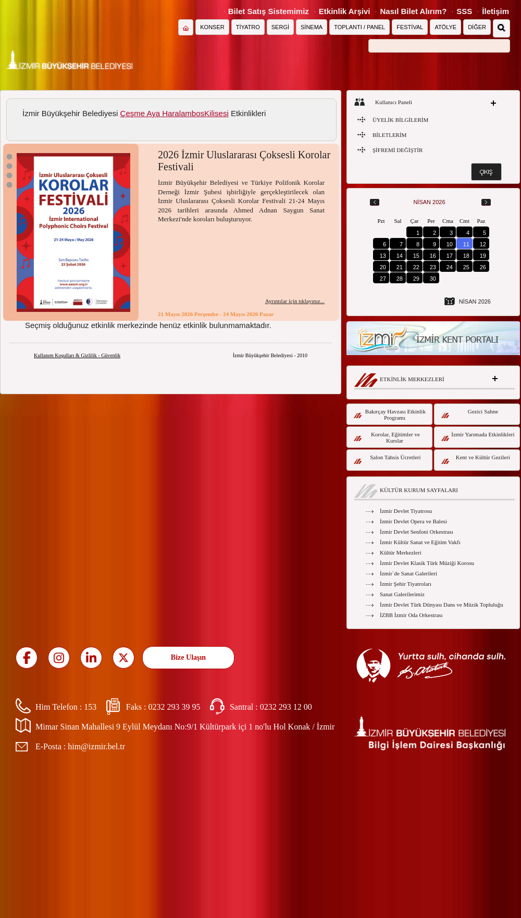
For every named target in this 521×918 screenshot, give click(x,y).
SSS (464, 11)
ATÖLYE (445, 27)
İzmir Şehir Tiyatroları (405, 584)
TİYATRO (248, 27)
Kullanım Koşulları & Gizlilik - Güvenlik (77, 355)
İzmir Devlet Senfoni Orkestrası (416, 532)
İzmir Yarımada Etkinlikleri (478, 436)
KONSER (212, 27)
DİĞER (477, 27)
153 (90, 706)
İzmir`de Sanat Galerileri (408, 573)
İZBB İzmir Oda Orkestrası (411, 615)
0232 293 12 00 (286, 706)
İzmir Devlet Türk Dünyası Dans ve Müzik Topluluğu (441, 604)
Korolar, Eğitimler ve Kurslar (387, 437)
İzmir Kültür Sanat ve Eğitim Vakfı (420, 542)
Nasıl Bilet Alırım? (413, 11)
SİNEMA (311, 27)
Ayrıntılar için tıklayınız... (295, 301)
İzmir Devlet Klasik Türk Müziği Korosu (427, 563)
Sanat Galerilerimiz (402, 594)
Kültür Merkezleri (400, 552)
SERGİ (280, 27)
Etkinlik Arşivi (344, 11)
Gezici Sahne (469, 413)
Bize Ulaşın (188, 657)
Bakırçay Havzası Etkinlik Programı (390, 414)
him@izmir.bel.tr (96, 746)
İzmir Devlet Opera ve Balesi (413, 521)
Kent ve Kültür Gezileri (475, 459)
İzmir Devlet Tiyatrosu (406, 511)
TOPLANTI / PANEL (359, 27)
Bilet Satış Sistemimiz (268, 11)
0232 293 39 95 (174, 706)
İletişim (495, 11)
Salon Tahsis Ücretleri (387, 459)
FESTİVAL (409, 27)
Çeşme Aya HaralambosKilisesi (174, 113)
